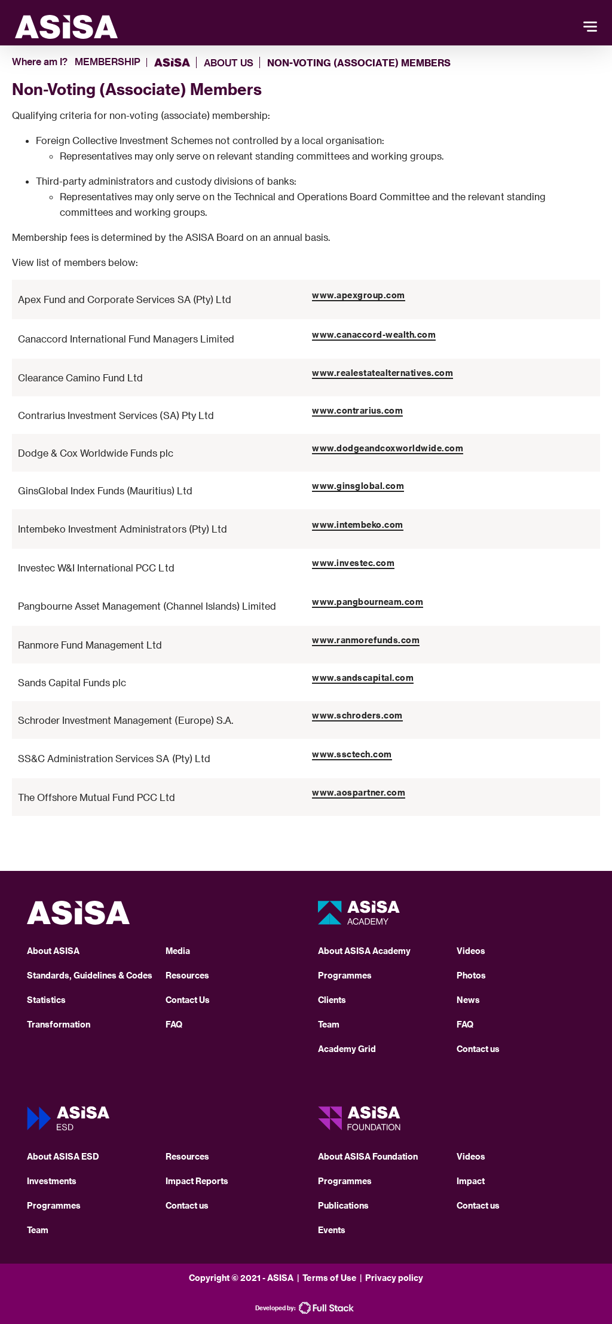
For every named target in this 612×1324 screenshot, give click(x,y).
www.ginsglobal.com (358, 486)
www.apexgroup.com (358, 295)
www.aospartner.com (358, 792)
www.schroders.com (357, 715)
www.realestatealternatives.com (382, 373)
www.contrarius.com (357, 410)
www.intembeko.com (357, 524)
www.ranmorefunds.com (366, 640)
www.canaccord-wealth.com (374, 334)
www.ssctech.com (352, 754)
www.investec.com (353, 563)
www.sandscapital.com (363, 677)
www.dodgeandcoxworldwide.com (387, 448)
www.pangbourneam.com (367, 602)
